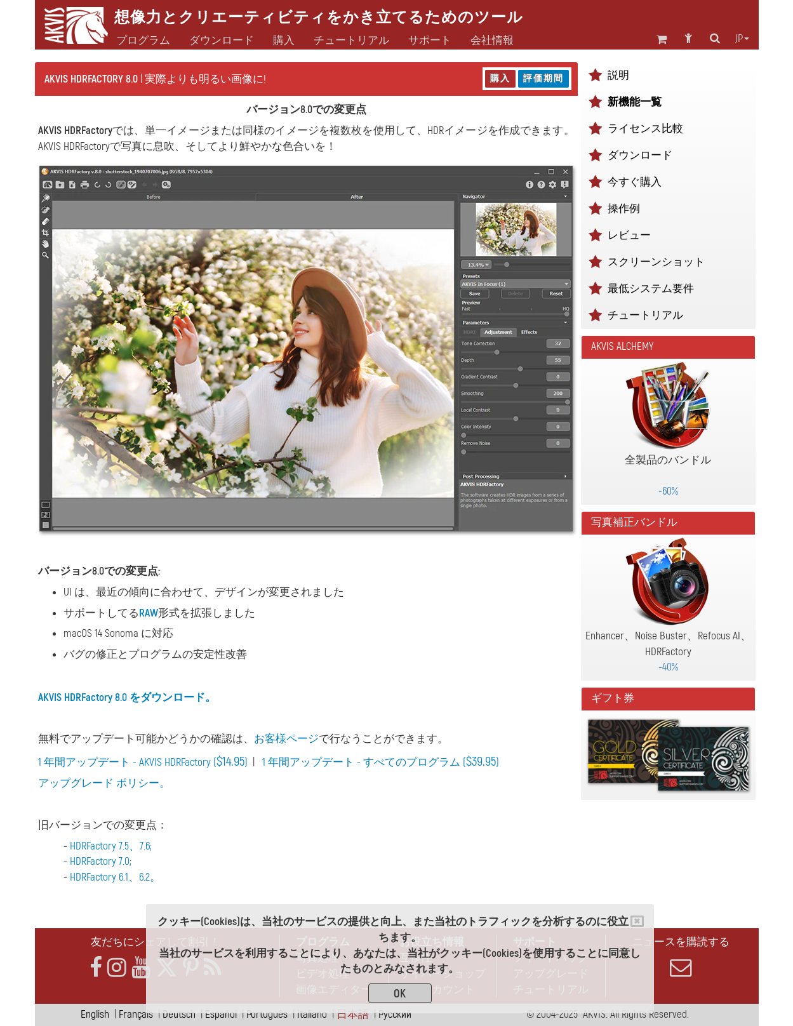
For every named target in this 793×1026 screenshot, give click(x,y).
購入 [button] (284, 40)
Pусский (394, 1014)
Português (267, 1014)
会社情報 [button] (492, 40)
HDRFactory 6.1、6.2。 (115, 877)
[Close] (637, 921)
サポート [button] (429, 40)
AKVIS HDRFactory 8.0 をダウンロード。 (127, 697)
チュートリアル (645, 315)
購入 (500, 78)
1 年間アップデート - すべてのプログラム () (380, 762)
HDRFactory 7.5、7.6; (111, 846)
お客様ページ (286, 738)
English (95, 1014)
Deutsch (179, 1014)
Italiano (312, 1014)
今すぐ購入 (635, 182)
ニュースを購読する (681, 956)
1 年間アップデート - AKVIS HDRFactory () (143, 762)
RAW (148, 613)
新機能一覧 (635, 102)
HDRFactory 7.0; (100, 861)
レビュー (629, 235)
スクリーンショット (656, 262)
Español (221, 1014)
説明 (618, 75)
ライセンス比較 (645, 128)
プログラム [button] (143, 40)
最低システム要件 (651, 288)
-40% (668, 667)
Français (136, 1014)
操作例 (624, 208)
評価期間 (543, 78)
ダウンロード (221, 40)
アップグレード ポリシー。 (104, 783)
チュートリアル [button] (351, 40)
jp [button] (742, 38)
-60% (668, 491)
